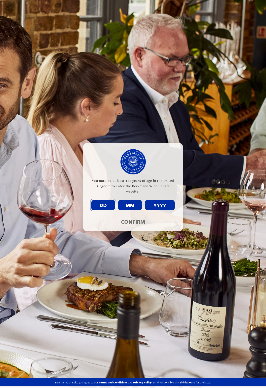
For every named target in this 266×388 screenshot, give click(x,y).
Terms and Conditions (113, 384)
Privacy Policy (142, 384)
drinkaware (187, 384)
